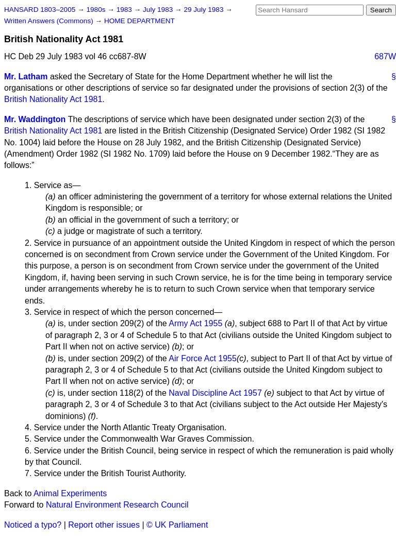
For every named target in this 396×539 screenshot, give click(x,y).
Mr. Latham (25, 76)
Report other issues (104, 524)
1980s (96, 9)
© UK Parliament (177, 524)
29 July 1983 (204, 9)
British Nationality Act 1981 (53, 99)
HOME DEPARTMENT (139, 21)
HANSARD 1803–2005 (39, 9)
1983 (125, 9)
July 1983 (159, 9)
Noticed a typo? (32, 524)
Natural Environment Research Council (117, 504)
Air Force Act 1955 (203, 358)
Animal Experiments (70, 493)
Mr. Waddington (34, 119)
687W (385, 56)
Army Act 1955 (195, 323)
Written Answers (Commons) (49, 21)
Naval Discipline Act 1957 (215, 393)
